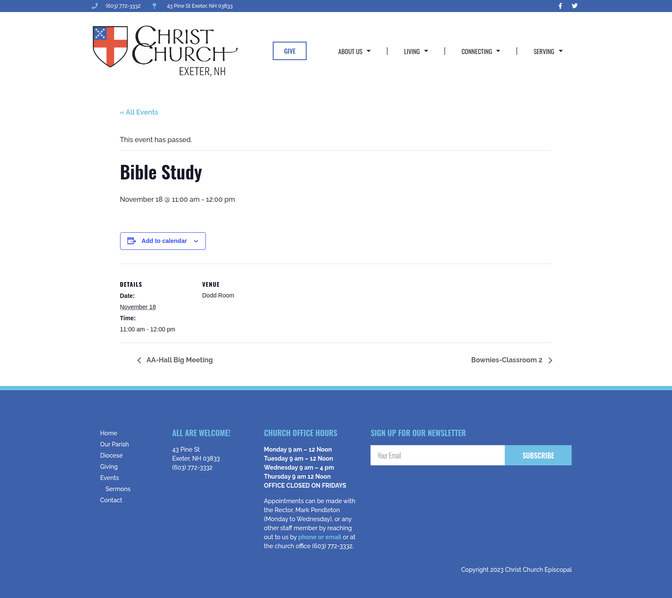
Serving (547, 50)
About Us (354, 50)
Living (416, 50)
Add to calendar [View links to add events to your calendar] (164, 240)
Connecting (480, 50)
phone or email (319, 537)
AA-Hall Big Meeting (179, 360)
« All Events (139, 112)
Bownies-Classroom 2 (507, 360)
